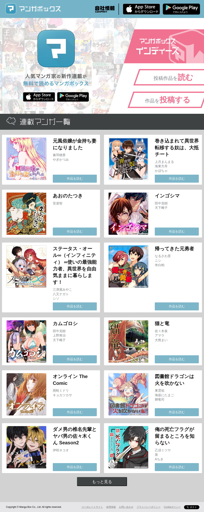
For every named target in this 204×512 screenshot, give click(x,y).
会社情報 (105, 9)
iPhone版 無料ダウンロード (141, 9)
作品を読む (75, 178)
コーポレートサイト (92, 507)
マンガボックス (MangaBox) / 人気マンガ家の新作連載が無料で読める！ (33, 8)
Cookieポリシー (172, 507)
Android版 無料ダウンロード (181, 9)
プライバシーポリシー (149, 507)
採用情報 (111, 507)
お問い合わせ (126, 507)
